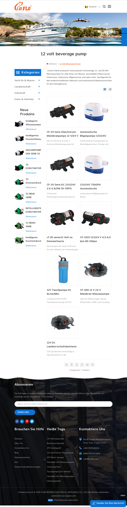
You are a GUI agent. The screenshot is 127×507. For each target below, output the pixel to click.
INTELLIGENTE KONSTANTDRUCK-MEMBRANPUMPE (33, 212)
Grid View (105, 92)
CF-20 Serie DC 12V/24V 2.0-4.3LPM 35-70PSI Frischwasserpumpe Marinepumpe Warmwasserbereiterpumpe (62, 189)
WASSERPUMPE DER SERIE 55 (33, 154)
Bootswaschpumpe (55, 445)
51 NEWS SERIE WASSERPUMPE (33, 227)
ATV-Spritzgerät (54, 449)
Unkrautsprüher (54, 468)
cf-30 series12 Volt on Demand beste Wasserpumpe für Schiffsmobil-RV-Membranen (59, 241)
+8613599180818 (91, 450)
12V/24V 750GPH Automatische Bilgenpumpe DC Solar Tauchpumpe (93, 189)
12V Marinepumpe (55, 440)
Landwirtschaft (22, 89)
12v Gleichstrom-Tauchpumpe (60, 454)
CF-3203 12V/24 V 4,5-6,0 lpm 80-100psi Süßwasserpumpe (95, 241)
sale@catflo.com (90, 460)
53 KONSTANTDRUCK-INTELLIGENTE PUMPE (33, 168)
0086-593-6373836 (91, 455)
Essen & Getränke (24, 101)
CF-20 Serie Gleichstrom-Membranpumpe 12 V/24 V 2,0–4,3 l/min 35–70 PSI (62, 136)
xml (16, 464)
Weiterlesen (31, 131)
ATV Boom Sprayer (55, 459)
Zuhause (51, 66)
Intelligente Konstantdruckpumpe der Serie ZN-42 (33, 241)
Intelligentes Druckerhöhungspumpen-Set (33, 139)
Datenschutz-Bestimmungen (27, 468)
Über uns (19, 445)
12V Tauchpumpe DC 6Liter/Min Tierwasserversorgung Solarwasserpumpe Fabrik (62, 294)
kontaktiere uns (22, 449)
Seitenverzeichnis (22, 459)
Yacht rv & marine (24, 82)
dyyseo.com (70, 497)
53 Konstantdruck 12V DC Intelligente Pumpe (33, 183)
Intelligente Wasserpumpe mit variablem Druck (33, 125)
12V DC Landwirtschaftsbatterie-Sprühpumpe (62, 347)
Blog (16, 454)
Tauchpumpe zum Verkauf (59, 473)
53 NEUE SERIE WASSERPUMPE (33, 198)
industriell (20, 95)
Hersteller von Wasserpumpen (60, 464)
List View (110, 92)
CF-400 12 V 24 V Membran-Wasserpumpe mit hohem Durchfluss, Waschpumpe (94, 294)
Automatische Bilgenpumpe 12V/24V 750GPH (93, 136)
